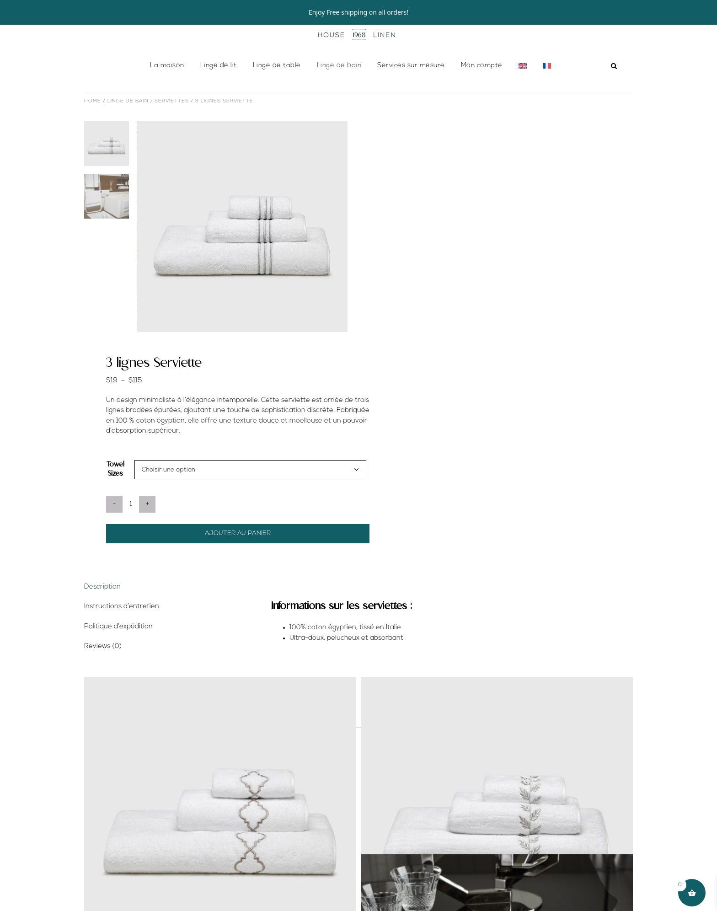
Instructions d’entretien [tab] (121, 631)
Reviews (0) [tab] (103, 671)
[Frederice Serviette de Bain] (497, 838)
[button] (614, 90)
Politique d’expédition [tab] (118, 651)
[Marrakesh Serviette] (220, 838)
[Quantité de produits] (131, 529)
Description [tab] (102, 611)
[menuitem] (523, 90)
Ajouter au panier (238, 558)
